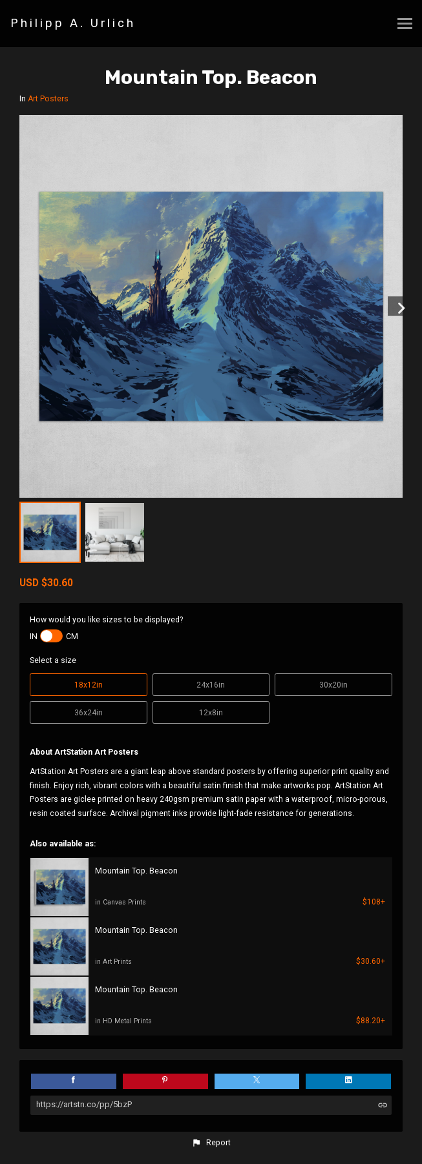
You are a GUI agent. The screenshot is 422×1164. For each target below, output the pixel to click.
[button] (210, 1142)
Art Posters (48, 98)
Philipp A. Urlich (73, 23)
